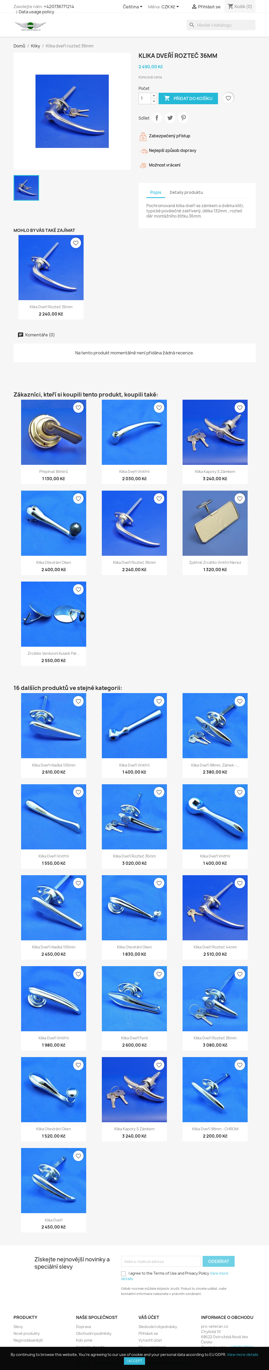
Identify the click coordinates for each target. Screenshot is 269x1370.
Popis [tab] (155, 192)
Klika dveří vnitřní (134, 471)
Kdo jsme (84, 1340)
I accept (134, 1361)
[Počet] (145, 98)
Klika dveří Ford (134, 1037)
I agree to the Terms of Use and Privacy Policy (174, 1276)
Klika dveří (53, 1220)
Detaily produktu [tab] (186, 192)
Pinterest (183, 118)
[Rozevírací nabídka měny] (171, 7)
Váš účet (149, 1317)
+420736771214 (59, 6)
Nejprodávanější (28, 1340)
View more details (242, 1354)
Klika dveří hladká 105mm (53, 765)
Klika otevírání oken (53, 562)
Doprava (83, 1326)
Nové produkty (27, 1333)
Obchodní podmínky (93, 1333)
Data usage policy (36, 12)
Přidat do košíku (188, 98)
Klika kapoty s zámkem (215, 471)
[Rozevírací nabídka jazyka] (133, 7)
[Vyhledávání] (221, 25)
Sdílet (157, 118)
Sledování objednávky (158, 1326)
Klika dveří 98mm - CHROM (215, 1128)
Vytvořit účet (150, 1340)
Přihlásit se (148, 1333)
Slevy (18, 1326)
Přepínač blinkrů (53, 471)
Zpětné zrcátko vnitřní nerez (215, 562)
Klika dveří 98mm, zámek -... (215, 765)
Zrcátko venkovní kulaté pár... (54, 653)
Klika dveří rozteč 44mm (215, 947)
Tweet (170, 118)
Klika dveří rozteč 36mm (51, 306)
